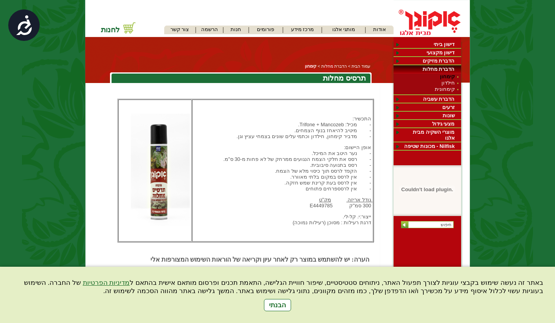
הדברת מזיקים (439, 61)
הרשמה (209, 29)
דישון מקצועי (441, 52)
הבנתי (277, 305)
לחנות (110, 30)
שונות (449, 115)
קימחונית (445, 89)
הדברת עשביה (439, 99)
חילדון (448, 83)
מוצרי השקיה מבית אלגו (433, 135)
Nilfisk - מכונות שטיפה (429, 146)
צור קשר (179, 29)
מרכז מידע (302, 29)
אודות (379, 29)
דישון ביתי (444, 44)
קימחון (447, 76)
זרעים (448, 107)
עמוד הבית (361, 66)
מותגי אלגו (343, 29)
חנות (236, 29)
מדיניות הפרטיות (106, 282)
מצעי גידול (443, 124)
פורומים (265, 29)
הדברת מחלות (439, 69)
